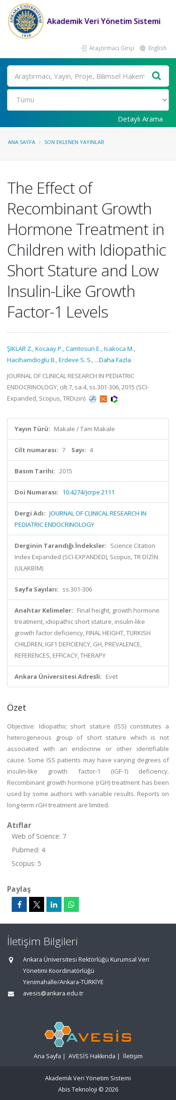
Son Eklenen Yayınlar (74, 141)
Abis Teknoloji (77, 1089)
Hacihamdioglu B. (31, 360)
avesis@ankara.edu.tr (53, 993)
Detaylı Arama (140, 118)
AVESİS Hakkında (92, 1056)
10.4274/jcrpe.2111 (88, 492)
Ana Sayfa (21, 141)
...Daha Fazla (113, 360)
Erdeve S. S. (75, 360)
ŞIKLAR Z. (19, 348)
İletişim (133, 1056)
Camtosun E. (83, 348)
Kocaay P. (49, 348)
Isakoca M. (119, 348)
